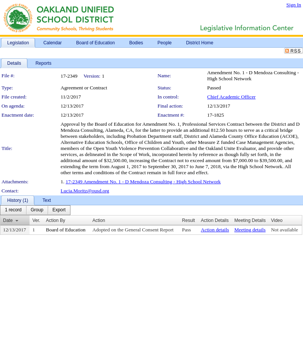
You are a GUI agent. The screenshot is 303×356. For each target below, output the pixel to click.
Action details (215, 230)
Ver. (36, 220)
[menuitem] (13, 210)
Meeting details (250, 230)
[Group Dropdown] (37, 210)
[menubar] (35, 210)
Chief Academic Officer (231, 97)
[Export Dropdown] (59, 210)
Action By (55, 220)
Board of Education (65, 230)
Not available (284, 230)
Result (188, 220)
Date (7, 220)
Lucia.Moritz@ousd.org (85, 191)
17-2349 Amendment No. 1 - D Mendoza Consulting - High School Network (143, 181)
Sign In (293, 5)
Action (98, 220)
